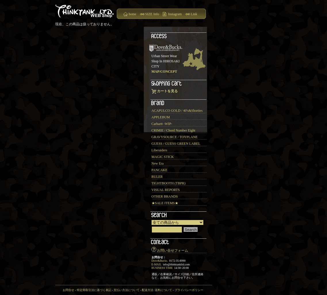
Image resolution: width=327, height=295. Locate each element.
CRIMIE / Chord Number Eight (174, 130)
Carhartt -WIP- (162, 124)
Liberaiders (159, 150)
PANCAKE (160, 170)
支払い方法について (126, 290)
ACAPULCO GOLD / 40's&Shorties (177, 111)
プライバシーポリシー (189, 290)
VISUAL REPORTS (166, 190)
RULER (157, 177)
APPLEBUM (161, 117)
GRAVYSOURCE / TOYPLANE (175, 137)
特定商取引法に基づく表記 (94, 290)
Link (194, 14)
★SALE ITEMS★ (165, 203)
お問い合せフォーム (172, 250)
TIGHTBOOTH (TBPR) (169, 183)
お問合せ (68, 290)
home (132, 14)
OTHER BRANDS (165, 196)
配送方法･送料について (157, 290)
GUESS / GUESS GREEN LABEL (176, 144)
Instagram (175, 14)
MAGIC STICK (163, 157)
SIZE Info (152, 14)
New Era (158, 163)
